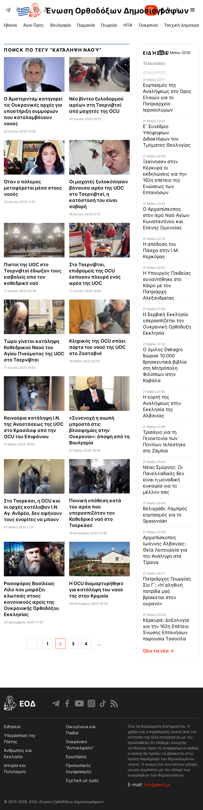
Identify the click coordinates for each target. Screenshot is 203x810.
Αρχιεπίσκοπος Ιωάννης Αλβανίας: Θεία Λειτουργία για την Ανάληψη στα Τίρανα (165, 550)
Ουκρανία (148, 25)
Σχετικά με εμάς (82, 780)
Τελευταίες (154, 63)
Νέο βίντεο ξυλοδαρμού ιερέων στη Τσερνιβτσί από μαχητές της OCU (96, 105)
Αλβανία (9, 25)
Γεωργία (109, 25)
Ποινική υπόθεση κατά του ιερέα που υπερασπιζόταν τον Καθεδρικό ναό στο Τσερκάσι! (95, 513)
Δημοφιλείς (154, 72)
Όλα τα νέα (159, 651)
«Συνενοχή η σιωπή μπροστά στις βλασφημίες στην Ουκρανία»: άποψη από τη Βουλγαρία (99, 430)
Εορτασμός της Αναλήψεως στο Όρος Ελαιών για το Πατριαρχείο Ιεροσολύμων (167, 97)
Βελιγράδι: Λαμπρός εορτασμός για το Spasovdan (165, 515)
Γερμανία (86, 25)
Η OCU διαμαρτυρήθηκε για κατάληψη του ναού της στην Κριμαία (96, 590)
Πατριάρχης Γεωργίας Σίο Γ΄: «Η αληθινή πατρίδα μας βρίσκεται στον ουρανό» (167, 591)
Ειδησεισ (12, 726)
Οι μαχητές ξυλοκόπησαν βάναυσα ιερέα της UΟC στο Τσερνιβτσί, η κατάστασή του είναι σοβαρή (98, 194)
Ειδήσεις (156, 53)
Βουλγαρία (60, 25)
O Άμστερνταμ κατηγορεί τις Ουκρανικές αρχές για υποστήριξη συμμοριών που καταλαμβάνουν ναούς (33, 111)
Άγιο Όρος (33, 25)
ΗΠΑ (127, 25)
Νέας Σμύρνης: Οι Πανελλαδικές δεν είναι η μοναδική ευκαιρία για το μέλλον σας (163, 480)
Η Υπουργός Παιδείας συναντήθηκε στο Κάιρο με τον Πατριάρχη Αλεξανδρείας (167, 285)
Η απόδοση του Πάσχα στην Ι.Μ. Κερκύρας (161, 250)
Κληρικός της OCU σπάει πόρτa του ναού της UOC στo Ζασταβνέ (97, 347)
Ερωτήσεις (76, 756)
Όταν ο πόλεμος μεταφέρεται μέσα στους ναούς (33, 188)
